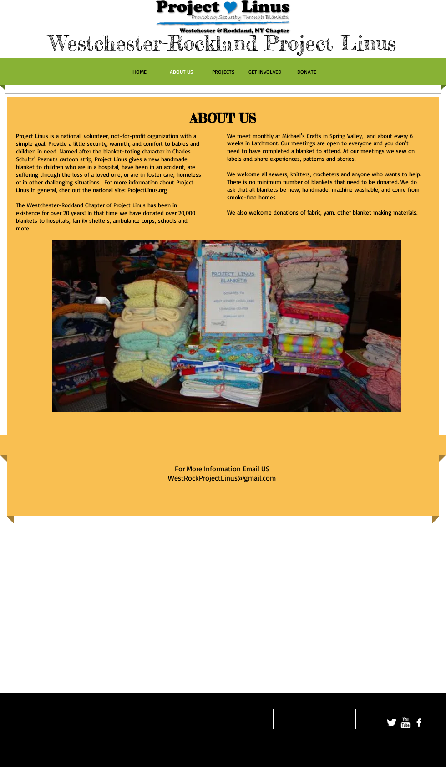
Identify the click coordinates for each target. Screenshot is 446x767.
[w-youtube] (405, 722)
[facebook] (419, 722)
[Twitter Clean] (391, 722)
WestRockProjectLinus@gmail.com (222, 477)
